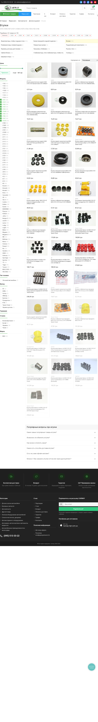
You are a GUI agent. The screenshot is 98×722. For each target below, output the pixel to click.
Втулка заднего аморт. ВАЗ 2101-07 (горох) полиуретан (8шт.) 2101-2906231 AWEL (37, 202)
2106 (86, 35)
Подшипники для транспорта (76, 45)
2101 (12, 35)
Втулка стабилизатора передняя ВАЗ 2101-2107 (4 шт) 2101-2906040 (61, 201)
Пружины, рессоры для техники (12, 49)
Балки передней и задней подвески (45, 41)
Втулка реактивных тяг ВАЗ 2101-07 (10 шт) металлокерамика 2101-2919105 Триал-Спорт (37, 409)
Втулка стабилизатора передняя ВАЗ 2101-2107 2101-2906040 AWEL (85, 82)
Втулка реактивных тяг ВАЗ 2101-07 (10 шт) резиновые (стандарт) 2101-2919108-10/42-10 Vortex (61, 350)
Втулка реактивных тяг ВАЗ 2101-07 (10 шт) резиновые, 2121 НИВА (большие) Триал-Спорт (85, 231)
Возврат (53, 14)
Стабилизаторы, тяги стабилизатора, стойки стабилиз (49, 53)
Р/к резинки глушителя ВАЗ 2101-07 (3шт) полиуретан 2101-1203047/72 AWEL (85, 202)
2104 (20, 35)
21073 (54, 35)
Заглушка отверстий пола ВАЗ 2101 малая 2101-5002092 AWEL (61, 82)
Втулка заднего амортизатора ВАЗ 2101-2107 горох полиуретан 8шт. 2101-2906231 (61, 143)
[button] (69, 525)
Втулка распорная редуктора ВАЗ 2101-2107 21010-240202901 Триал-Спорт (36, 379)
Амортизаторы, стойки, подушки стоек (14, 41)
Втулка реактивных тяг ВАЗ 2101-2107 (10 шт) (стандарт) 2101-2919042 (36, 261)
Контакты (91, 14)
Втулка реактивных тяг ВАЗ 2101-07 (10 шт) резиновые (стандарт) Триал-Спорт (61, 231)
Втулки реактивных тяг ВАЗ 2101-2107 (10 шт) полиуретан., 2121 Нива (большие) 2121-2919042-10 (85, 259)
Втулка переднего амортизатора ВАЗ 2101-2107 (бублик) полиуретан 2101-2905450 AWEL (37, 113)
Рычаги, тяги (71, 49)
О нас (45, 15)
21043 (45, 35)
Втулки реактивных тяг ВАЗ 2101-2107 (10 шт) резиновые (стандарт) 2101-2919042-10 (61, 261)
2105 (70, 35)
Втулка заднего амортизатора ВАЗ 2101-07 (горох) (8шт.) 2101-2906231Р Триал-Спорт (85, 143)
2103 (78, 35)
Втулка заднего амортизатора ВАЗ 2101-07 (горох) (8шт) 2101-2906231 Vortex (61, 291)
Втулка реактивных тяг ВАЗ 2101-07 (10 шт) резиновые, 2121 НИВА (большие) (61, 379)
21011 (36, 35)
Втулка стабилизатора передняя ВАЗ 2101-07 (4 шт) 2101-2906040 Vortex (84, 291)
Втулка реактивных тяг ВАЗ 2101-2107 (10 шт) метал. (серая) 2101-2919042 (84, 379)
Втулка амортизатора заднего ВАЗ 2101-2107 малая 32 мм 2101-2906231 (37, 82)
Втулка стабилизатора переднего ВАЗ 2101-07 (84, 319)
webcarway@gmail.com (23, 2)
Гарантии (72, 14)
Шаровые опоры (7, 56)
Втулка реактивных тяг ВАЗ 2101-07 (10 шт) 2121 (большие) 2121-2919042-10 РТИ (85, 350)
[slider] (22, 68)
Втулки (69, 41)
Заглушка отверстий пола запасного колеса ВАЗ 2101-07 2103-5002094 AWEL (85, 113)
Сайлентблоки (7, 53)
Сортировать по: (75, 60)
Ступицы (70, 53)
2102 (62, 35)
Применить (4, 72)
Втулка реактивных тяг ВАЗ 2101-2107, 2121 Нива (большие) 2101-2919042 (36, 350)
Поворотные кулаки (41, 45)
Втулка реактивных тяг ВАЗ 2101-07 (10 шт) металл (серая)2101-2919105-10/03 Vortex (37, 291)
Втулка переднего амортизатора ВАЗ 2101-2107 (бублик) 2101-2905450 (61, 112)
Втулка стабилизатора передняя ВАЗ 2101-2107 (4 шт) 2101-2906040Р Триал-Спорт (61, 320)
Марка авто (25, 14)
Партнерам (36, 14)
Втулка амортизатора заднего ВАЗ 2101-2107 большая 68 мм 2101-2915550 (37, 143)
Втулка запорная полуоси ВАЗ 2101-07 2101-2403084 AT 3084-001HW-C (61, 171)
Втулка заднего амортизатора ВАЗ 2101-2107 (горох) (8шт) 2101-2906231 (37, 172)
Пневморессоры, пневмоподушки (12, 45)
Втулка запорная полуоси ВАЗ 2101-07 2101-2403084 (85, 171)
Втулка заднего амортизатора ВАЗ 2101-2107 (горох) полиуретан (37, 317)
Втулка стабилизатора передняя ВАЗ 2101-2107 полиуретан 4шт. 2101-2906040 (36, 231)
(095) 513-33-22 (8, 2)
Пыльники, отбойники (42, 49)
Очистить (4, 35)
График (81, 14)
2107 (28, 35)
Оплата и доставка (63, 15)
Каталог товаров (9, 14)
